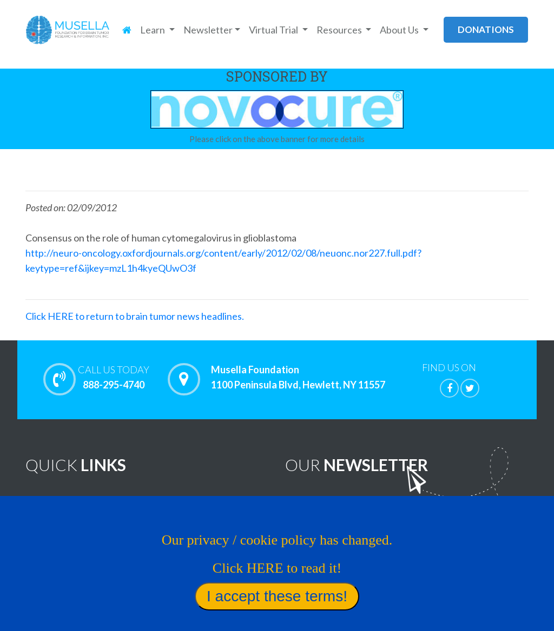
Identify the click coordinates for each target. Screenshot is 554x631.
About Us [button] (400, 30)
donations (486, 29)
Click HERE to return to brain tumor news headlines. (134, 316)
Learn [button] (153, 30)
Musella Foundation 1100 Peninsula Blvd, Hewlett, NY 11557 (298, 377)
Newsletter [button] (208, 30)
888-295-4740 (114, 377)
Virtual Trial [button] (274, 30)
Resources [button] (340, 30)
